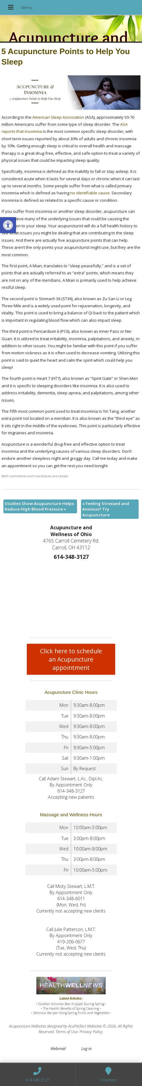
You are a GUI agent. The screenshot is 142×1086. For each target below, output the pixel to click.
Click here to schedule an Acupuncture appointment (71, 659)
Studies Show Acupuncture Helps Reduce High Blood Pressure (39, 506)
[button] (8, 225)
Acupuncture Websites (27, 1026)
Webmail (58, 1048)
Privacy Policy (91, 1031)
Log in (86, 1048)
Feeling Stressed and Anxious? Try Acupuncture (105, 509)
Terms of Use (66, 1031)
